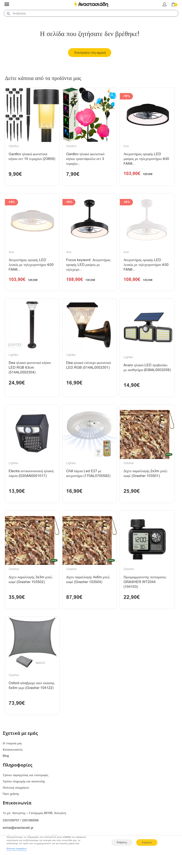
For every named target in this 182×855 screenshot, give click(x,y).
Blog (6, 764)
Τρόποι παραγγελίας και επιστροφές (25, 783)
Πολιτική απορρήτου (16, 796)
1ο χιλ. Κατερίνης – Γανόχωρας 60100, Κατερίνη (34, 821)
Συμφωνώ (147, 842)
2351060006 (30, 828)
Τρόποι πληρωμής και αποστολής (24, 789)
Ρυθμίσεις (122, 842)
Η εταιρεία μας (12, 751)
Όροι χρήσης (11, 802)
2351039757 (11, 828)
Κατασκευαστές (13, 758)
